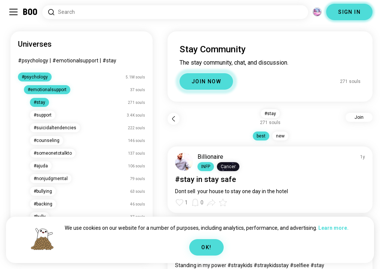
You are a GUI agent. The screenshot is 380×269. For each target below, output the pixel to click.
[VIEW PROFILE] (184, 162)
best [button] (261, 136)
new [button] (280, 136)
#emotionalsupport (75, 61)
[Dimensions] (317, 11)
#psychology (33, 61)
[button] (205, 166)
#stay (109, 61)
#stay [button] (270, 113)
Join (359, 117)
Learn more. (333, 228)
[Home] (30, 12)
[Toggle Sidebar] (13, 12)
